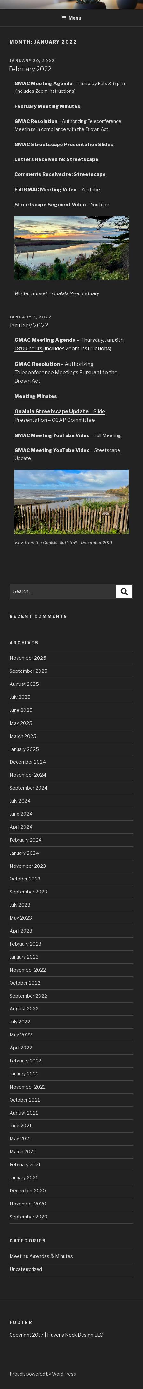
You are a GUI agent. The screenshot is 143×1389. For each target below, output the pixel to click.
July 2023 (20, 905)
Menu (71, 18)
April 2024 (21, 827)
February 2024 (26, 840)
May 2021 (21, 1139)
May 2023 (21, 918)
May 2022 (21, 1035)
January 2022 (28, 325)
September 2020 (28, 1217)
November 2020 (28, 1204)
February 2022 (30, 69)
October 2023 (25, 879)
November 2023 (28, 866)
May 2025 (21, 723)
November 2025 (28, 658)
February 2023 (25, 944)
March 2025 (23, 736)
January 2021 (24, 1178)
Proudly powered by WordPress (43, 1374)
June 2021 (21, 1126)
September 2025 (28, 671)
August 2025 (24, 684)
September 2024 (28, 788)
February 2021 (25, 1165)
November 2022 (28, 970)
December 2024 (28, 762)
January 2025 (24, 749)
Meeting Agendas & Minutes (41, 1256)
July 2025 (20, 697)
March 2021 (23, 1152)
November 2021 (28, 1087)
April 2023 (21, 931)
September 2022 (28, 996)
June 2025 (21, 710)
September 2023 (28, 892)
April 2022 (21, 1048)
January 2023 (24, 957)
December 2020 (28, 1191)
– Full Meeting (67, 435)
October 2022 (25, 983)
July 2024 (20, 801)
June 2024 (21, 814)
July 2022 (20, 1022)
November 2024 (28, 775)
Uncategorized (26, 1269)
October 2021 (25, 1100)
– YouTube (57, 189)
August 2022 (24, 1009)
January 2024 (24, 853)
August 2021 (24, 1113)
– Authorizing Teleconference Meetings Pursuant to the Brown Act (66, 372)
